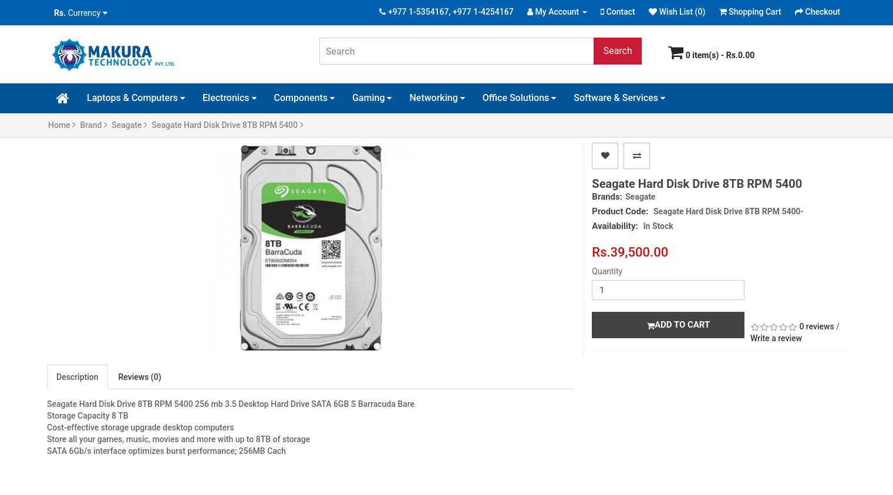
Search (618, 50)
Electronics (229, 97)
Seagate (129, 125)
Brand (93, 125)
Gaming (372, 97)
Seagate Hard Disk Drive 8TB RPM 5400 (227, 125)
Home (62, 125)
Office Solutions (520, 97)
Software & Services (619, 97)
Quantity (607, 271)
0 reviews (816, 326)
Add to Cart (678, 324)
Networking (436, 97)
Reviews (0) (140, 377)
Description (77, 377)
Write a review (776, 338)
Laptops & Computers (136, 97)
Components (304, 97)
